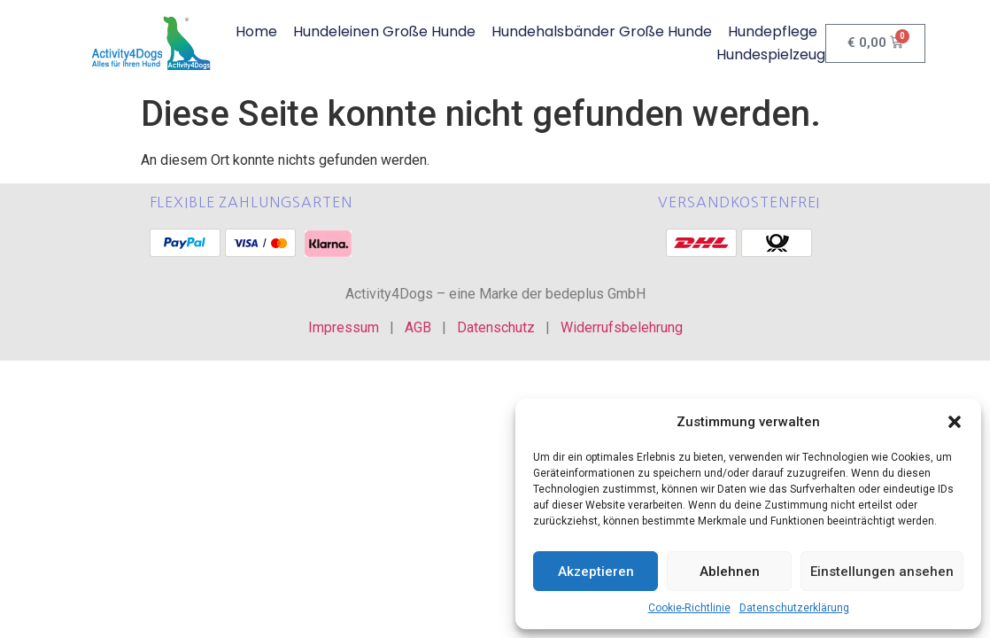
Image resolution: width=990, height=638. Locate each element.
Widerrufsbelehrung (622, 327)
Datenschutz (496, 327)
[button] (954, 422)
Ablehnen (730, 572)
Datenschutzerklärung (794, 608)
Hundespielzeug (770, 54)
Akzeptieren (596, 572)
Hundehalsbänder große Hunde (601, 31)
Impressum (343, 327)
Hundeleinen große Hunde (384, 31)
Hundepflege (772, 31)
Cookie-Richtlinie (689, 608)
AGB (418, 327)
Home (256, 31)
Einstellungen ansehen (882, 572)
